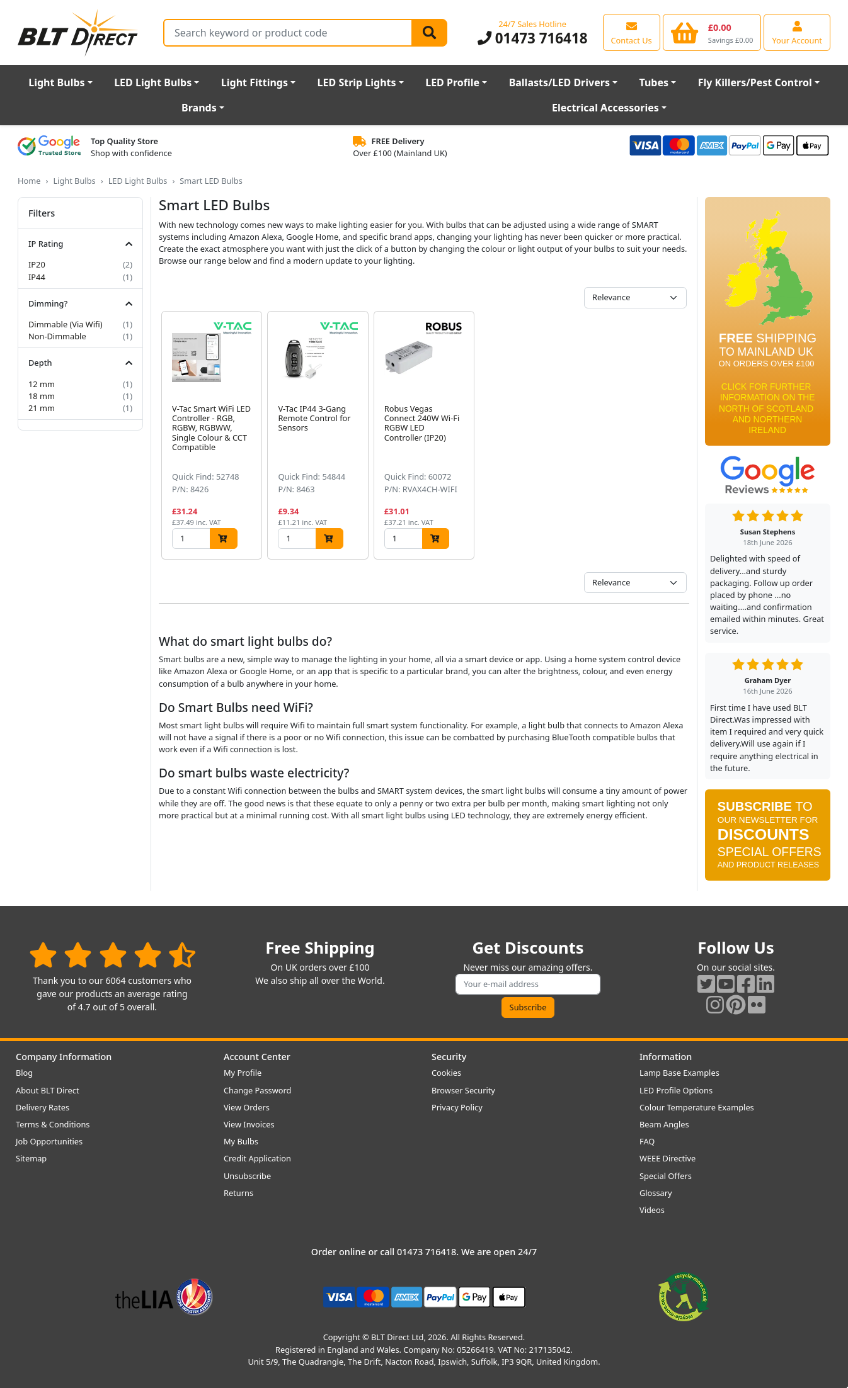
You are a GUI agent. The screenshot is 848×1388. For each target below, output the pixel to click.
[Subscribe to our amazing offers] (528, 984)
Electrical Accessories (605, 108)
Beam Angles (664, 1124)
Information (665, 1057)
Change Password (257, 1090)
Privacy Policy (457, 1107)
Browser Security (463, 1090)
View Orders (247, 1107)
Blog (24, 1072)
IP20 (36, 264)
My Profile (242, 1072)
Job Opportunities (49, 1141)
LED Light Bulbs (153, 82)
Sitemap (31, 1158)
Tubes (654, 82)
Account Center (257, 1057)
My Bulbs (241, 1141)
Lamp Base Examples (679, 1072)
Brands (199, 108)
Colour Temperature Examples (696, 1107)
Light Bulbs (56, 82)
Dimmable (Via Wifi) (65, 324)
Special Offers (665, 1176)
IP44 (36, 277)
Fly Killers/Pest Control (755, 82)
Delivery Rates (42, 1107)
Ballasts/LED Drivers (559, 82)
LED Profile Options (676, 1090)
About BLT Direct (47, 1090)
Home (29, 180)
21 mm (41, 408)
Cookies (446, 1072)
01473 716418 (533, 38)
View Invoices (249, 1124)
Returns (238, 1193)
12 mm (41, 384)
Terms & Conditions (52, 1124)
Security (449, 1057)
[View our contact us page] (631, 32)
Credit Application (257, 1158)
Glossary (655, 1193)
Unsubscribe (247, 1176)
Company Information (64, 1057)
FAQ (647, 1141)
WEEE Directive (667, 1158)
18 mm (41, 396)
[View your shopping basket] (712, 32)
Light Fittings (254, 82)
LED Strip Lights (357, 82)
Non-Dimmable (57, 336)
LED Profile (452, 82)
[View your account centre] (797, 32)
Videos (652, 1210)
